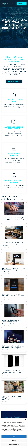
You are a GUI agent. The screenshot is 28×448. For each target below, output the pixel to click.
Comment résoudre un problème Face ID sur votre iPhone (13, 295)
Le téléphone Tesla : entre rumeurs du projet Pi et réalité (12, 372)
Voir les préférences (14, 444)
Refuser (14, 440)
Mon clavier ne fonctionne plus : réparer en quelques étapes (12, 243)
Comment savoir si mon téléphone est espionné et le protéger (13, 398)
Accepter (14, 436)
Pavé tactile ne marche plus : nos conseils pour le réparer (14, 218)
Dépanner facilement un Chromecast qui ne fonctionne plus (11, 321)
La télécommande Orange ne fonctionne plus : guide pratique (13, 269)
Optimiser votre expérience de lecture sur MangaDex (13, 347)
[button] (26, 420)
